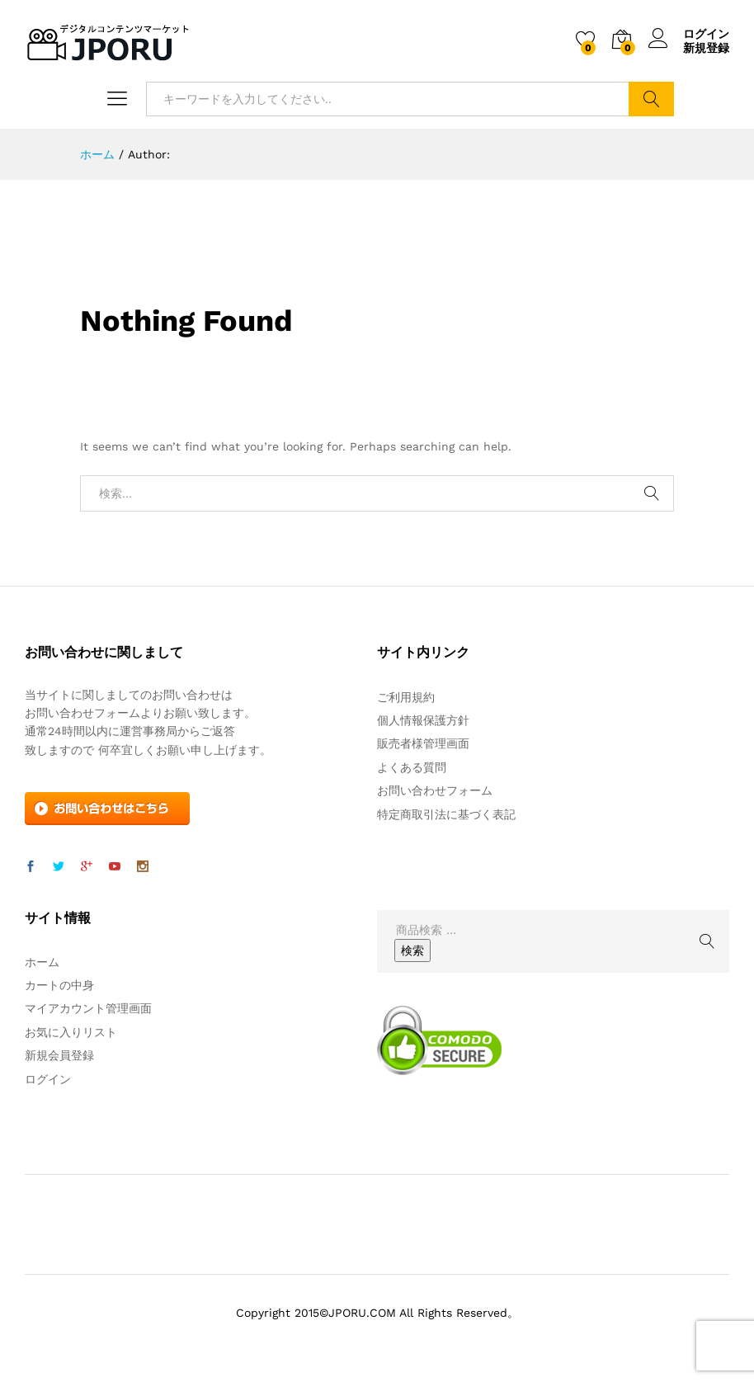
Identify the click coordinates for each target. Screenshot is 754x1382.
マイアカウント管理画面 (88, 1008)
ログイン (688, 34)
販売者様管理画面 (423, 743)
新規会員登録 (59, 1055)
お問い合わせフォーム (434, 790)
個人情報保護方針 (423, 720)
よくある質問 (411, 767)
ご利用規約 (406, 697)
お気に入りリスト (71, 1032)
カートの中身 (59, 985)
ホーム (42, 962)
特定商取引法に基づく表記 (446, 814)
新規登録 (706, 47)
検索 (651, 99)
